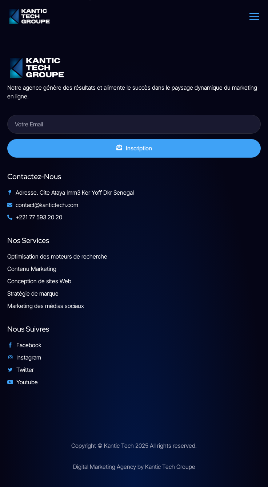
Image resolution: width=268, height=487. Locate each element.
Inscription (134, 148)
